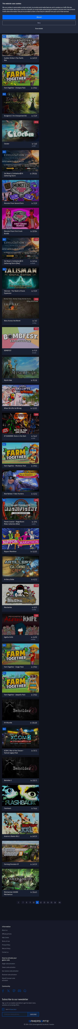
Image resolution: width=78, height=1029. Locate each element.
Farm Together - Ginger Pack (14, 667)
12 (41, 902)
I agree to (10, 1009)
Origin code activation (8, 964)
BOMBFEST (7, 350)
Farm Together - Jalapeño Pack (14, 695)
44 (59, 902)
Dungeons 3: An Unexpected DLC (15, 116)
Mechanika (8, 607)
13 (44, 902)
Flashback (7, 808)
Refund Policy (6, 949)
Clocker (6, 144)
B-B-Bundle (8, 723)
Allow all (39, 17)
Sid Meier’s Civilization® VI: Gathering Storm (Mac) (13, 262)
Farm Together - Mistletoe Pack (15, 466)
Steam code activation (8, 967)
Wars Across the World (12, 321)
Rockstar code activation (9, 975)
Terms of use (6, 941)
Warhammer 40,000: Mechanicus (11, 893)
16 (55, 902)
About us (5, 930)
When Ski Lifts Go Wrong (12, 408)
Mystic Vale (8, 380)
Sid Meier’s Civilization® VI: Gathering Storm (13, 174)
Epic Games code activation (10, 971)
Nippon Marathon (10, 551)
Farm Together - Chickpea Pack (14, 88)
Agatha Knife (8, 637)
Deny (39, 23)
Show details (39, 29)
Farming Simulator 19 (11, 864)
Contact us (5, 952)
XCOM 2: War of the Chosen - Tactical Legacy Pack (14, 751)
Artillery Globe (9, 579)
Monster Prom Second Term (14, 203)
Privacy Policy (6, 945)
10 (33, 902)
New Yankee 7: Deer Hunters (14, 494)
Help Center (5, 938)
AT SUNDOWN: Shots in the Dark (15, 436)
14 (48, 902)
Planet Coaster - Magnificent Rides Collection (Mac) (14, 523)
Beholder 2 (8, 780)
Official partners (7, 934)
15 (51, 902)
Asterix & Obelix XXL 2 (11, 836)
